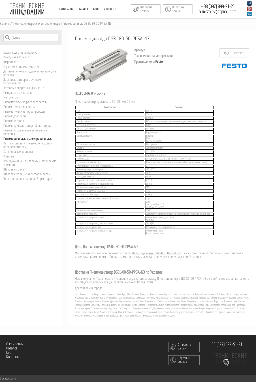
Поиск (7, 37)
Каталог (5, 24)
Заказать (239, 53)
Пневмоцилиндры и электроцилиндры (36, 24)
